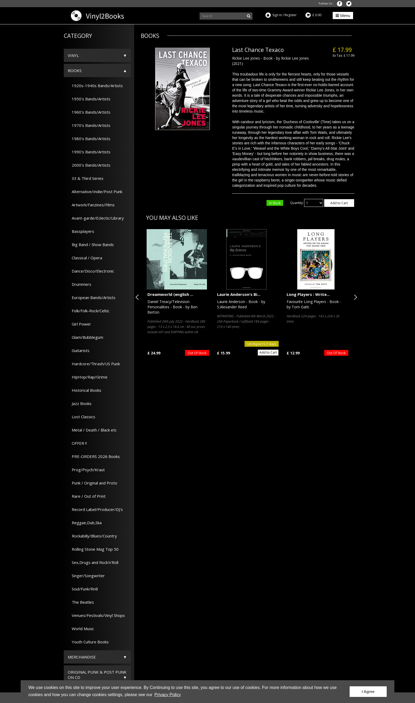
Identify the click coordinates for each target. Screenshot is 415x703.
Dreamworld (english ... (170, 294)
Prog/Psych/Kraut (86, 469)
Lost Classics (81, 416)
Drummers (79, 284)
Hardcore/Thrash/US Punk (94, 363)
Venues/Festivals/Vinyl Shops (96, 615)
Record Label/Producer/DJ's (95, 509)
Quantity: (297, 203)
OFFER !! (77, 443)
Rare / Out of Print (87, 496)
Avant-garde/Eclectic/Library (96, 218)
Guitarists (78, 350)
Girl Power (79, 324)
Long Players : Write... (308, 294)
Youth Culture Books (88, 641)
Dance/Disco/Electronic (91, 271)
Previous (138, 297)
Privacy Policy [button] (168, 694)
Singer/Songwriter (86, 575)
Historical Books (84, 390)
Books (75, 70)
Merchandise (82, 657)
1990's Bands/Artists (89, 151)
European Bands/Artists (91, 297)
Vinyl (73, 55)
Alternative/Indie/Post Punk (95, 191)
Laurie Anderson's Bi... (238, 294)
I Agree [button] (368, 691)
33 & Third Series (85, 178)
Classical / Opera (85, 257)
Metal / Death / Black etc (92, 430)
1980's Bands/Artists (89, 138)
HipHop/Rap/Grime (87, 377)
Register (291, 15)
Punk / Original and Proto (92, 483)
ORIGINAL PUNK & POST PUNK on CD (97, 674)
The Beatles (81, 602)
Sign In (277, 15)
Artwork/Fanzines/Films (91, 204)
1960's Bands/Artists (89, 112)
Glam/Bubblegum (85, 337)
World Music (81, 628)
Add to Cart (339, 203)
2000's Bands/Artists (89, 165)
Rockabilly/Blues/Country (92, 536)
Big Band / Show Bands (91, 244)
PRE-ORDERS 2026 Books (94, 456)
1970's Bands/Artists (89, 125)
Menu (343, 15)
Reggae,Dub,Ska (85, 522)
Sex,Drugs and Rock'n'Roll (93, 562)
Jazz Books (80, 403)
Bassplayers (81, 231)
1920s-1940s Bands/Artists (95, 85)
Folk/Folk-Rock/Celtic (88, 310)
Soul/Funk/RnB (83, 588)
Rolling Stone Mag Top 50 (93, 549)
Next (354, 297)
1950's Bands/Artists (89, 98)
